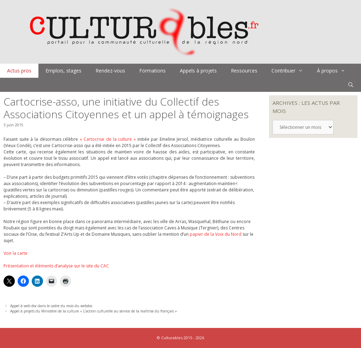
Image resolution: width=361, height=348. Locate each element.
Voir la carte (15, 253)
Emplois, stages (63, 70)
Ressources (244, 70)
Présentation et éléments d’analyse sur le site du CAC (56, 266)
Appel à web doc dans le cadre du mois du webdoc (51, 305)
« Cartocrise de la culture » (108, 139)
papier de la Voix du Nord (215, 234)
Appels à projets (198, 70)
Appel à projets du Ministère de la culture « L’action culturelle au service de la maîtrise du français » (93, 311)
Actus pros (19, 70)
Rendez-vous (110, 70)
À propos (334, 71)
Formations (152, 70)
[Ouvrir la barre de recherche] (351, 85)
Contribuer (290, 71)
